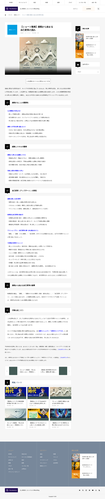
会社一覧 (94, 2)
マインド (55, 457)
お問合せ (24, 469)
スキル (55, 460)
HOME (11, 2)
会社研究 (55, 463)
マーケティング (44, 460)
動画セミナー (43, 466)
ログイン (75, 8)
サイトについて (23, 2)
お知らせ (10, 460)
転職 (46, 2)
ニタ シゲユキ (27, 33)
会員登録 (88, 8)
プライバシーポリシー (14, 471)
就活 (35, 2)
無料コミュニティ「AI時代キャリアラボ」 (51, 331)
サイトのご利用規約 (27, 457)
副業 (58, 2)
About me (24, 454)
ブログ (70, 2)
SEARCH (98, 8)
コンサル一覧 (82, 2)
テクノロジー (43, 463)
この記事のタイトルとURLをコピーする (38, 81)
